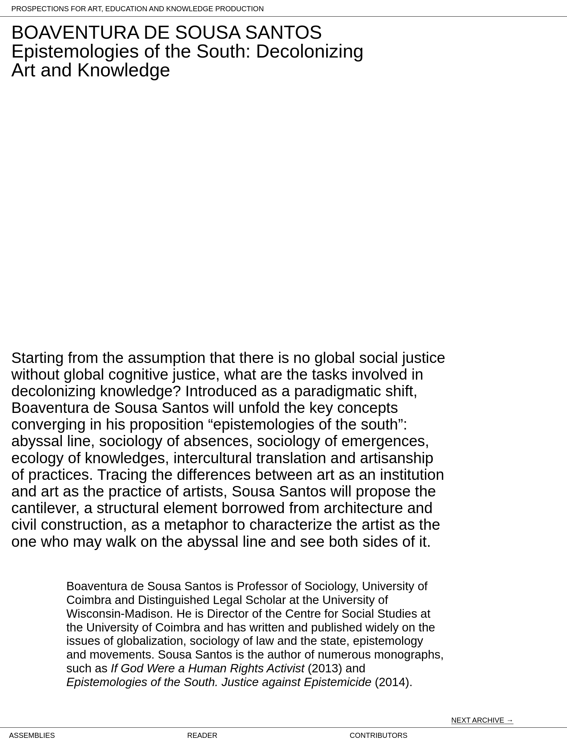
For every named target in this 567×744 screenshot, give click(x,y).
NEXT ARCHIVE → (482, 720)
